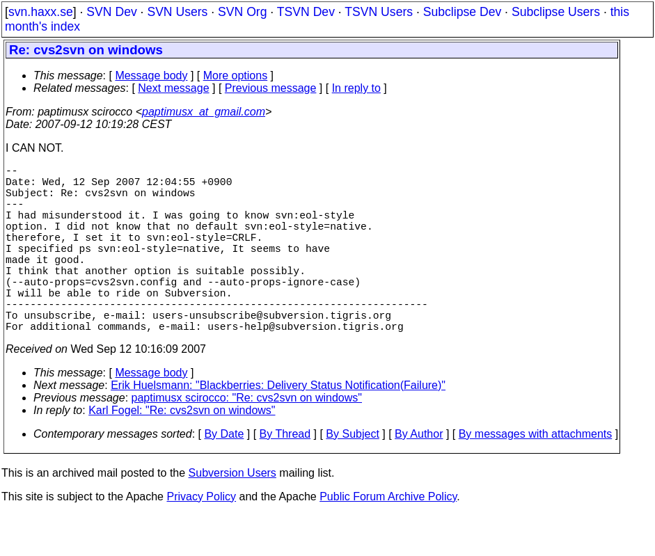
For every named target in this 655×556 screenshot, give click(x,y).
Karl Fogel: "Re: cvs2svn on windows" (181, 452)
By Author (419, 476)
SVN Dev (111, 12)
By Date (224, 476)
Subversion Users (232, 515)
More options (235, 75)
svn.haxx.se (40, 12)
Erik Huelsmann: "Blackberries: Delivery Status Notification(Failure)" (278, 427)
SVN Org (242, 12)
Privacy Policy (201, 538)
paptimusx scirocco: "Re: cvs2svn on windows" (247, 439)
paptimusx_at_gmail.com (203, 112)
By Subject (352, 476)
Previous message (271, 88)
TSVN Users (379, 12)
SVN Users (177, 12)
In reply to (356, 88)
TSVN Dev (306, 12)
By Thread (285, 476)
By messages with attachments (536, 476)
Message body (151, 75)
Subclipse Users (556, 12)
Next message (173, 88)
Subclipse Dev (462, 12)
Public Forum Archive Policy (388, 538)
